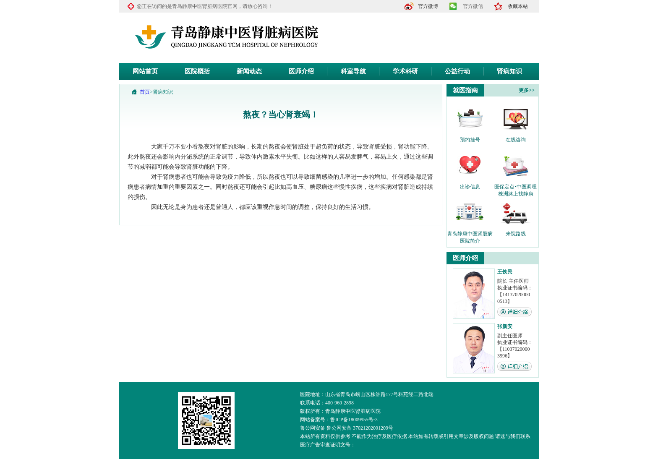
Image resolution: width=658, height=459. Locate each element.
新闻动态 (249, 71)
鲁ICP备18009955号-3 (354, 419)
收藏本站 (518, 6)
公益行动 (457, 71)
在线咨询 (516, 140)
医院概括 (197, 71)
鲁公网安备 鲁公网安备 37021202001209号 (346, 428)
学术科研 (405, 71)
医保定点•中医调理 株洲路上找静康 (515, 187)
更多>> (527, 90)
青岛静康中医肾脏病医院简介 (470, 234)
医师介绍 (301, 71)
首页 (145, 92)
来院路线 (516, 234)
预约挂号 (470, 140)
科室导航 (353, 71)
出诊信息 (470, 187)
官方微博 (428, 6)
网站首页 (145, 71)
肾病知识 (509, 71)
